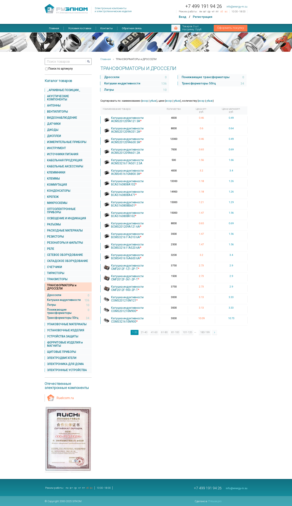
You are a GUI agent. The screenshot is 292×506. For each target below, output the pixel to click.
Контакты (106, 28)
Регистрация (202, 17)
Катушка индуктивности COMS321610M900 (127, 320)
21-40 (144, 332)
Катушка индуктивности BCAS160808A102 (127, 183)
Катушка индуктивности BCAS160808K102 (127, 214)
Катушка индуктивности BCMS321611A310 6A (127, 235)
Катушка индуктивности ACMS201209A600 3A (127, 140)
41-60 (154, 332)
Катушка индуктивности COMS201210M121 (127, 299)
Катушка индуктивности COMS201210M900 (127, 309)
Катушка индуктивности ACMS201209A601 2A (127, 151)
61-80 (164, 332)
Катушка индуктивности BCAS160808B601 (127, 204)
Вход (182, 17)
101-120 (187, 332)
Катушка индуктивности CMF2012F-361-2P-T (127, 278)
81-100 (175, 332)
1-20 (134, 332)
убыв (153, 100)
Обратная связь (132, 28)
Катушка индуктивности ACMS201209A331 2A (127, 130)
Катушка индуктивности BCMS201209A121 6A (127, 225)
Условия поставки (79, 28)
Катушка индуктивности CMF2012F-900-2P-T (127, 288)
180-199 (204, 332)
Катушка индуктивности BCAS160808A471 (127, 193)
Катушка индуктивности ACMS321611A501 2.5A (127, 161)
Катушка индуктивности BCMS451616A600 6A (127, 256)
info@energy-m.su (237, 6)
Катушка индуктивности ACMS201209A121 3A (127, 119)
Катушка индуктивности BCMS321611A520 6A (127, 246)
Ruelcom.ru (65, 398)
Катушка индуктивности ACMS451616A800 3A (127, 172)
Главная (54, 28)
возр (145, 100)
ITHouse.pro (214, 501)
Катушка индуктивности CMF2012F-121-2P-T (127, 267)
